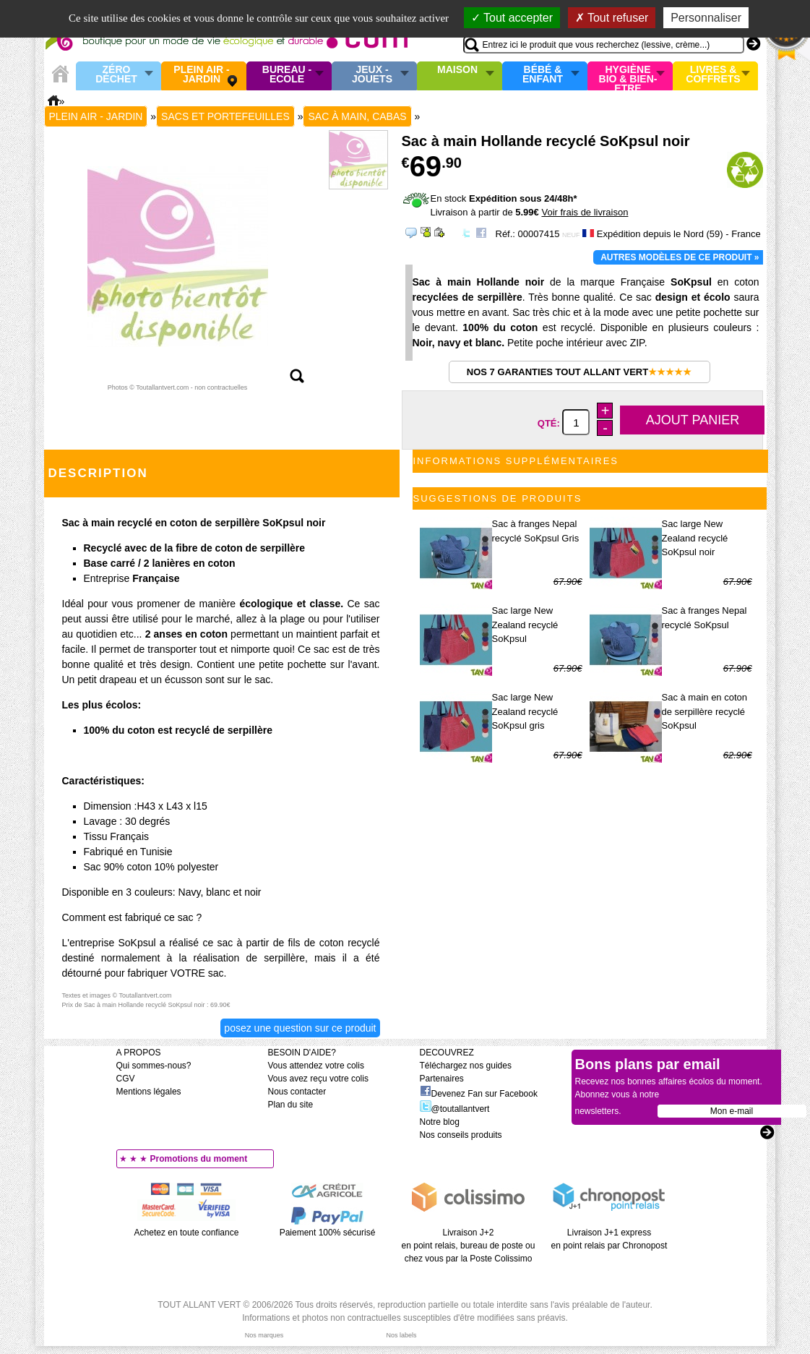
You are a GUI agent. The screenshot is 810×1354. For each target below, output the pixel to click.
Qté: (550, 423)
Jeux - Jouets (372, 75)
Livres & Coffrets (713, 75)
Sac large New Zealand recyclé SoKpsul (525, 624)
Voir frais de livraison (584, 212)
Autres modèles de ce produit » (679, 257)
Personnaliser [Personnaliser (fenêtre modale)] (706, 18)
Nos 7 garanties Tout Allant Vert (579, 372)
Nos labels (401, 1335)
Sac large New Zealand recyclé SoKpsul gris (525, 711)
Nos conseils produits (461, 1135)
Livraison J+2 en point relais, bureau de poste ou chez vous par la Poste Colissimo (468, 1245)
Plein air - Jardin (201, 75)
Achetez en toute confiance (186, 1232)
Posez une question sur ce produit (300, 1028)
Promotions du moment (199, 1159)
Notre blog (440, 1122)
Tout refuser (612, 18)
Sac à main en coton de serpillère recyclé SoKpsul (705, 711)
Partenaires (442, 1079)
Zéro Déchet (116, 75)
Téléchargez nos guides (466, 1066)
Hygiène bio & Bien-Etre (628, 76)
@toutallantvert (455, 1109)
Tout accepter (512, 18)
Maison (457, 70)
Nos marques (264, 1335)
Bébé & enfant (542, 75)
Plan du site (291, 1105)
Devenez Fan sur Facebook (479, 1094)
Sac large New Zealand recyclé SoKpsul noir (695, 537)
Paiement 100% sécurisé (328, 1232)
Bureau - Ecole (286, 75)
